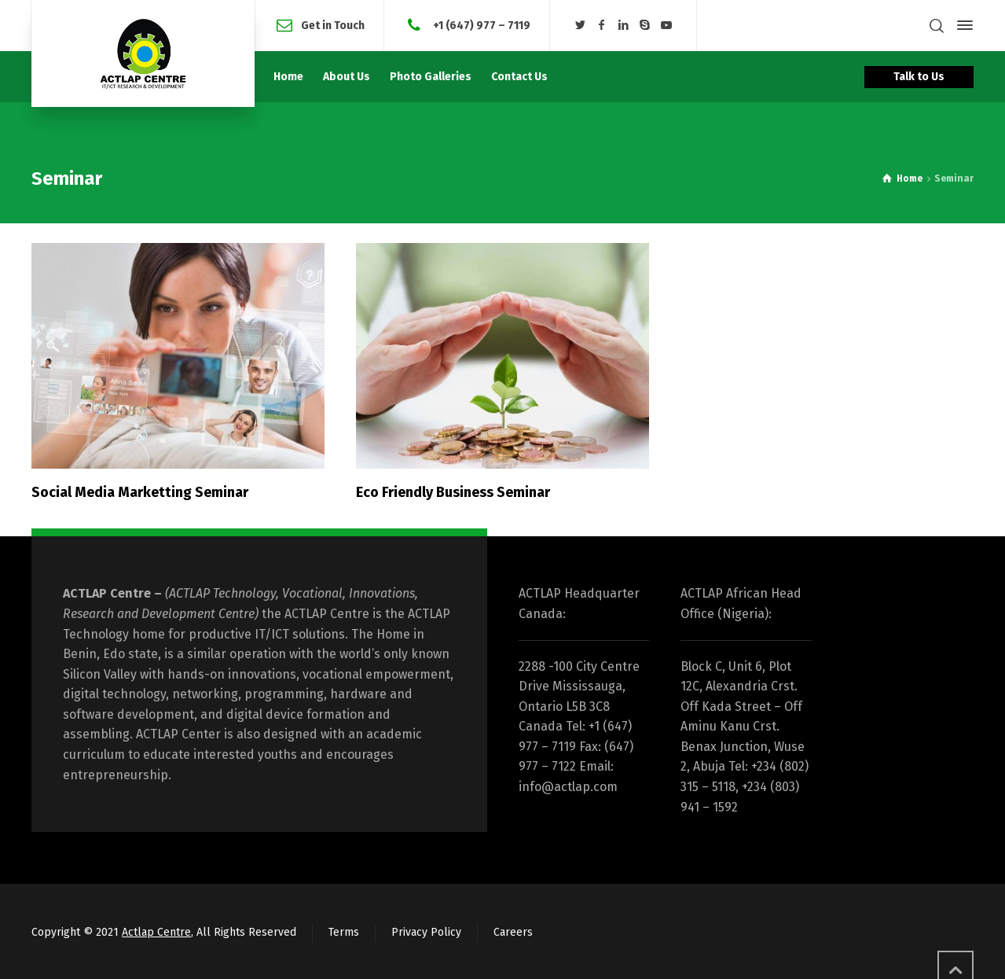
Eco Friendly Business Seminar (453, 492)
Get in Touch (333, 24)
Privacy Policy (426, 932)
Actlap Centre (156, 932)
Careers (513, 932)
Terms (343, 932)
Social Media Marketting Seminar (139, 492)
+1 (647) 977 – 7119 (480, 24)
